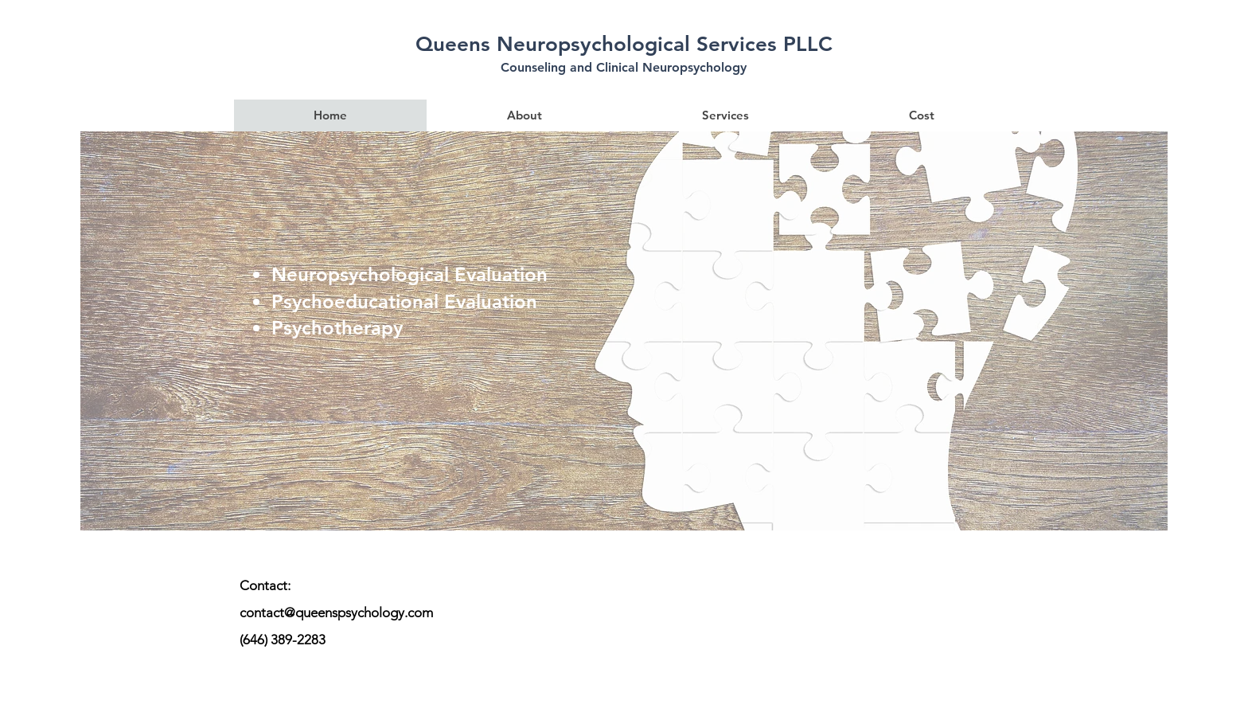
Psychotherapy (337, 327)
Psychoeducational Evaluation (404, 301)
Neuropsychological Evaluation (409, 274)
